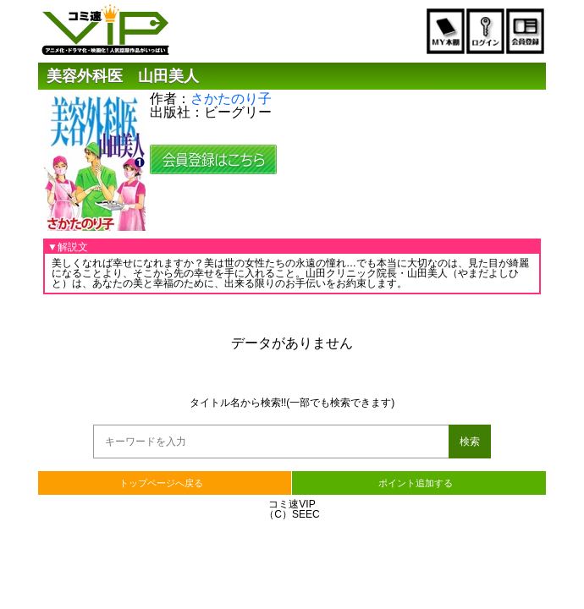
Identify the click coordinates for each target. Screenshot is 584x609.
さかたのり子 (231, 98)
